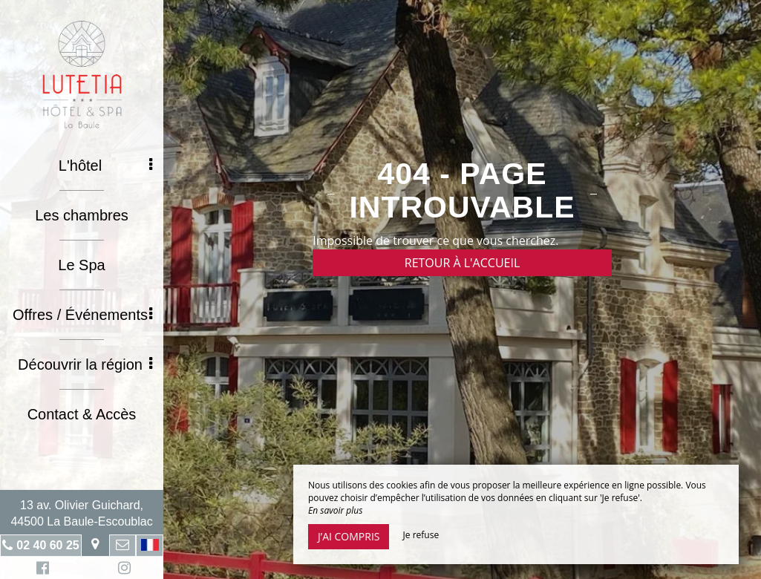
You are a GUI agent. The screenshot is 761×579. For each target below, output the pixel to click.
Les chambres (81, 215)
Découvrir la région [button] (85, 364)
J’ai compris (348, 536)
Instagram (122, 569)
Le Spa (81, 265)
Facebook (40, 569)
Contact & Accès (82, 414)
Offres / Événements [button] (82, 315)
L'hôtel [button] (105, 165)
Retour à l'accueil (462, 263)
